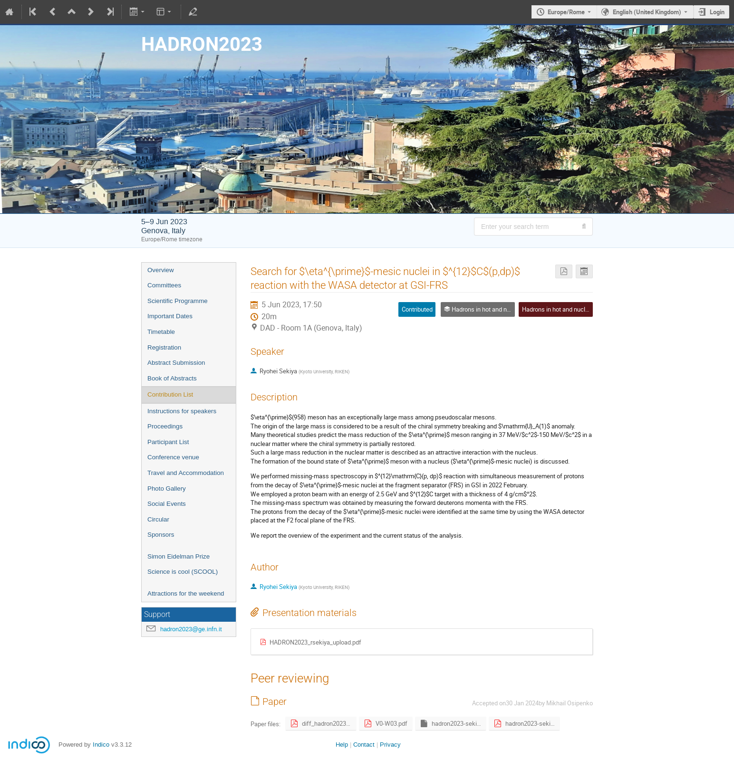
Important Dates (170, 316)
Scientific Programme (177, 300)
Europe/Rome (566, 12)
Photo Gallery (166, 488)
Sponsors (160, 534)
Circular (158, 519)
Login (717, 12)
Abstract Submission (176, 362)
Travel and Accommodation (185, 472)
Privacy (390, 744)
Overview (160, 270)
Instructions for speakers (181, 411)
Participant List (168, 442)
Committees (164, 285)
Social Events (166, 503)
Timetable (161, 331)
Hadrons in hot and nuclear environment (575, 309)
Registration (164, 347)
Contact (364, 744)
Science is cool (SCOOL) (182, 571)
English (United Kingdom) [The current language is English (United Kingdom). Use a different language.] (647, 12)
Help (342, 744)
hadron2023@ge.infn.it (191, 629)
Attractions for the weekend (185, 593)
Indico (101, 744)
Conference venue (173, 457)
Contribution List (170, 394)
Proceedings (165, 426)
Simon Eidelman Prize (178, 556)
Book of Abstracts (172, 378)
